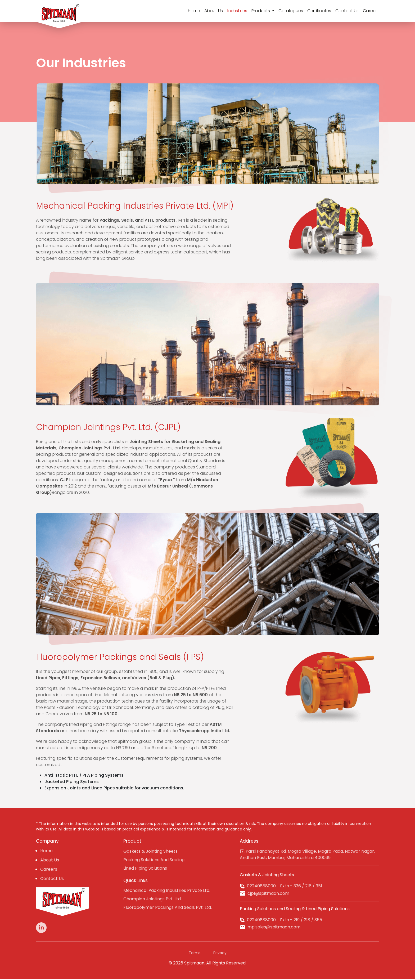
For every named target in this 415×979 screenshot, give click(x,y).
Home (194, 11)
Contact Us (347, 11)
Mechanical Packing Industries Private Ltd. (166, 890)
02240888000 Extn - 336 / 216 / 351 (284, 886)
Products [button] (261, 11)
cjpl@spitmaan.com (268, 893)
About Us (213, 11)
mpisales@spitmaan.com (273, 927)
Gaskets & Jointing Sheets (150, 851)
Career (370, 11)
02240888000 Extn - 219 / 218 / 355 (284, 920)
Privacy (220, 952)
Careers (48, 869)
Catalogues (290, 11)
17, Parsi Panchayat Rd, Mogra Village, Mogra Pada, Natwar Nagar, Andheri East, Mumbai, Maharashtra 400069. (307, 854)
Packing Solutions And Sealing (153, 860)
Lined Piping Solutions (145, 868)
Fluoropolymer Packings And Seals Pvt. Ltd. (167, 907)
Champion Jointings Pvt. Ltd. (152, 899)
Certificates (319, 11)
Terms (195, 952)
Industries (237, 11)
